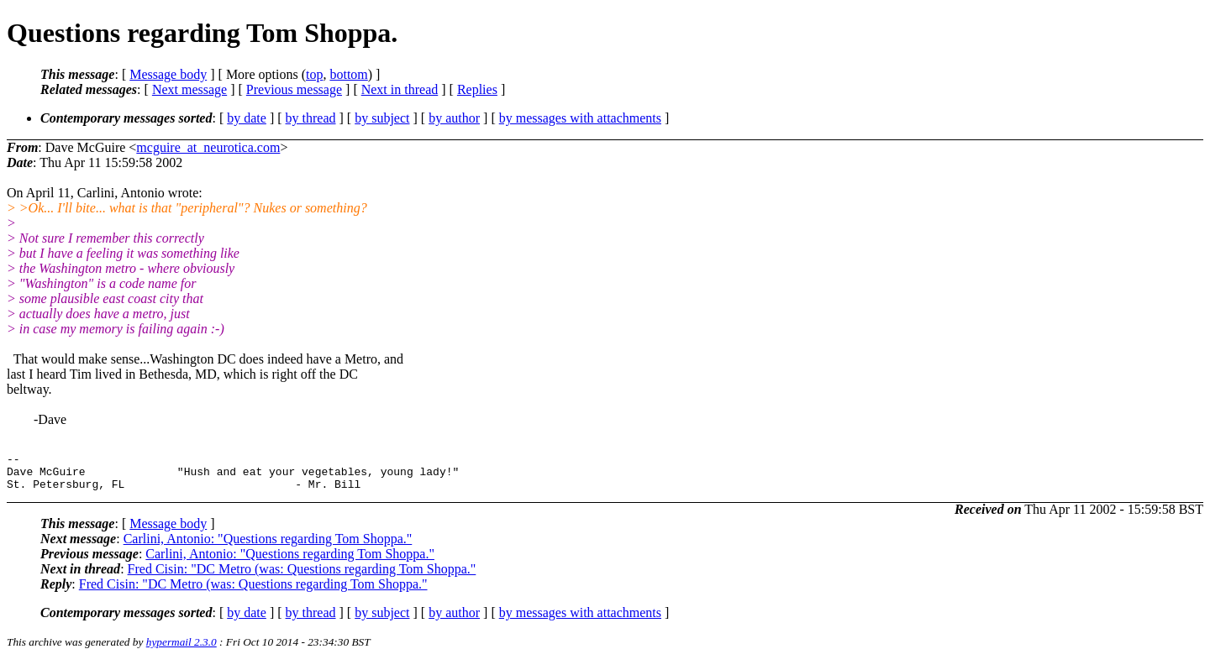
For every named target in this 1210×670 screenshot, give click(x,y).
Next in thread (400, 89)
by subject (382, 118)
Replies (477, 89)
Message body (168, 74)
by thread (311, 118)
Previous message (294, 89)
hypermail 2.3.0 (181, 649)
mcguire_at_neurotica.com (208, 147)
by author (454, 118)
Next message (189, 89)
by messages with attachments (580, 118)
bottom (348, 74)
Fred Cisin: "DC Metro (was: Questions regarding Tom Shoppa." (302, 576)
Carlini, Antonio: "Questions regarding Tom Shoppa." (268, 546)
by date (246, 118)
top (314, 74)
